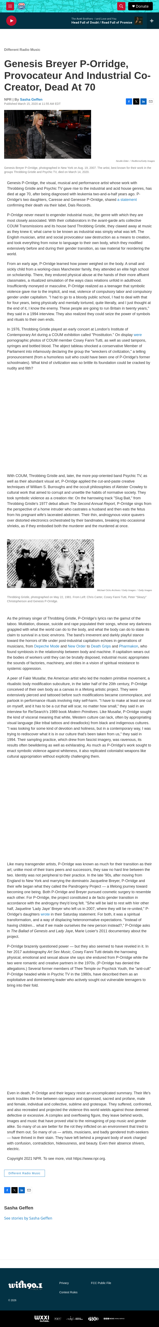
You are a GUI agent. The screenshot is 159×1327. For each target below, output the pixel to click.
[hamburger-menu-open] (10, 6)
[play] (11, 20)
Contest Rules (68, 1292)
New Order (77, 646)
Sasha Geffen (31, 99)
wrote (45, 914)
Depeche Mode (46, 646)
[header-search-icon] (121, 6)
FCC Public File (101, 1283)
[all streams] (153, 20)
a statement (127, 200)
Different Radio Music (22, 50)
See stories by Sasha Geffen (28, 1218)
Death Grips (101, 646)
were (138, 335)
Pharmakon (128, 646)
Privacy (64, 1283)
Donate (142, 6)
